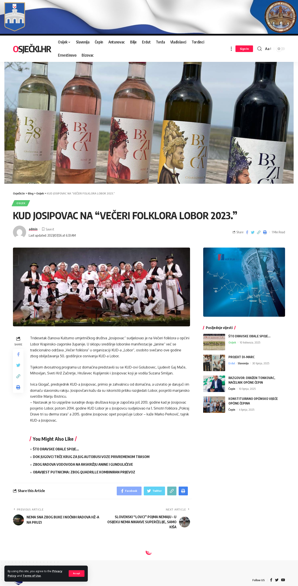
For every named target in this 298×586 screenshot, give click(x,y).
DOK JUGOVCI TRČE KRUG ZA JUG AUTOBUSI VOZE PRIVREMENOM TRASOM (91, 456)
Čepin (231, 388)
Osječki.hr (32, 48)
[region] (149, 118)
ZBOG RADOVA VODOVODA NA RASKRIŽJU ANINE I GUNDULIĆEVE (83, 464)
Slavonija (243, 363)
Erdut (231, 363)
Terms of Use (32, 575)
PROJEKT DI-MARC (241, 357)
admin (33, 229)
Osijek (20, 203)
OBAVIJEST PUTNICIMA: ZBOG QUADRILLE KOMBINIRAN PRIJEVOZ (84, 472)
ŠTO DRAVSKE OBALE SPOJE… (56, 449)
